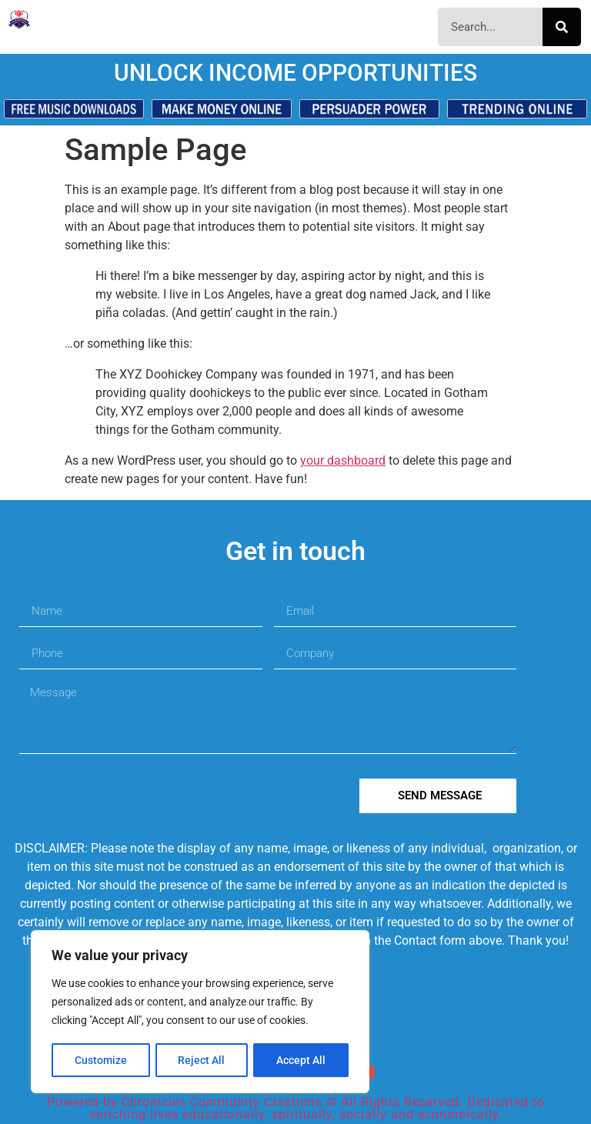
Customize (101, 1060)
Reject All (202, 1060)
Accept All (301, 1060)
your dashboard (343, 460)
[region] (200, 1012)
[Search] (562, 27)
